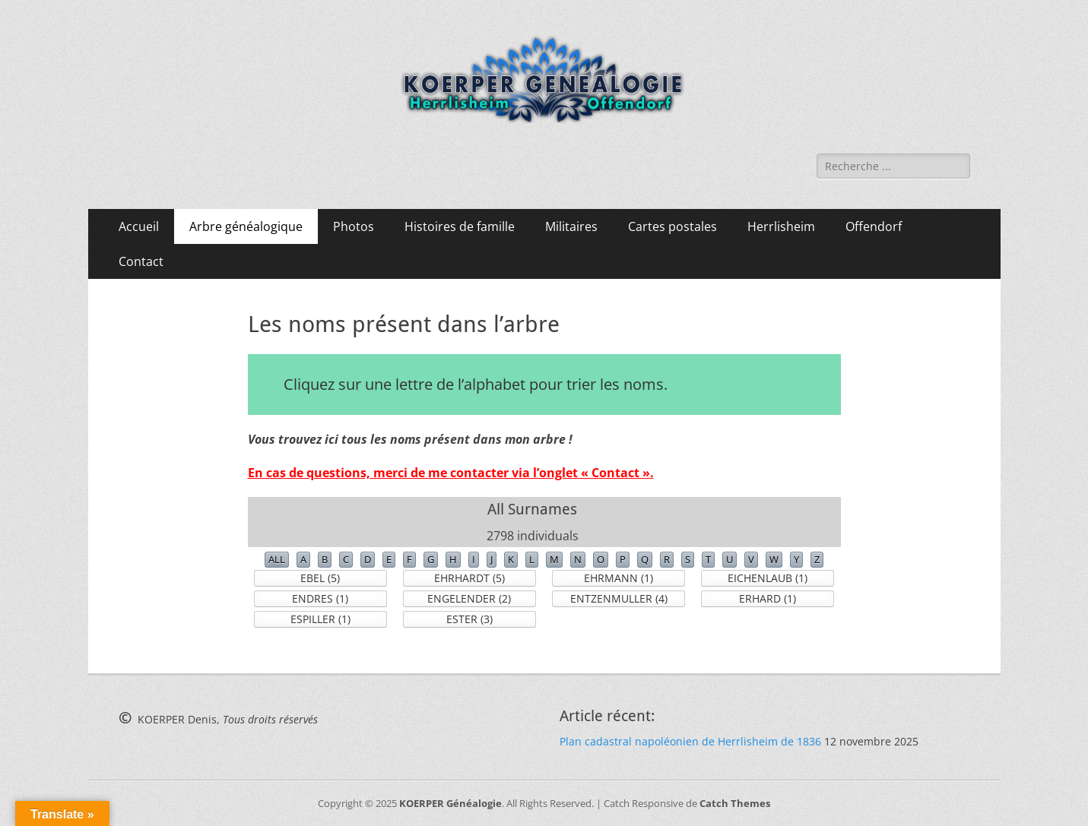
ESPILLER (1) (320, 619)
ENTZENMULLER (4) (619, 598)
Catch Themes (734, 803)
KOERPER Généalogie (450, 803)
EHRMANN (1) (618, 578)
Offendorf (873, 226)
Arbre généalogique (246, 226)
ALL (276, 559)
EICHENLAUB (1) (767, 578)
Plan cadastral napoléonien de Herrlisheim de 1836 (690, 741)
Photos (353, 226)
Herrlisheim (781, 226)
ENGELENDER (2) (469, 598)
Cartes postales (672, 226)
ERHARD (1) (767, 598)
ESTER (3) (469, 619)
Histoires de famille (459, 226)
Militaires (571, 226)
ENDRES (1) (320, 598)
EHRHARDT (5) (469, 578)
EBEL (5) (320, 578)
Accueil (139, 226)
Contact (141, 261)
